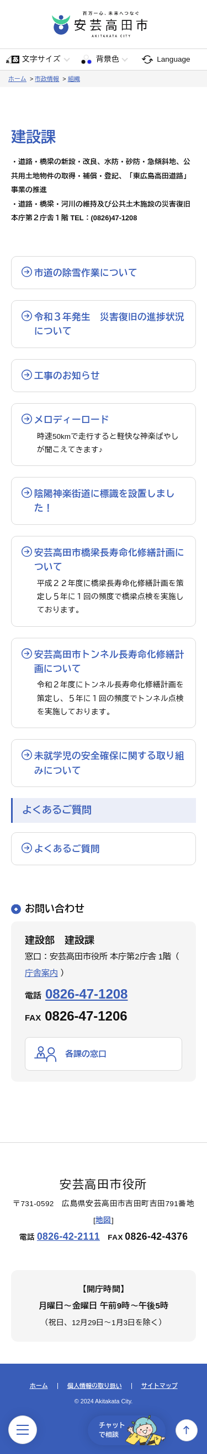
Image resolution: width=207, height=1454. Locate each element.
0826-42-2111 (68, 1236)
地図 (103, 1220)
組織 (74, 78)
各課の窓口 (86, 1054)
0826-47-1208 (86, 993)
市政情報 (47, 78)
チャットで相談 (132, 1430)
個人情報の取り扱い (94, 1386)
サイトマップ (159, 1386)
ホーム (17, 78)
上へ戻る (187, 1430)
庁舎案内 (41, 973)
